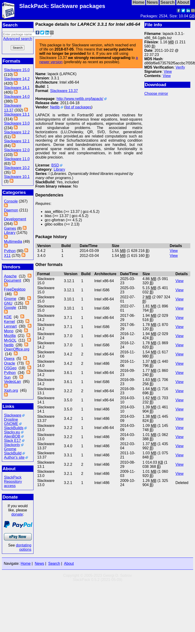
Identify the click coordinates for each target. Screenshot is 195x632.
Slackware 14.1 (17, 88)
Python (10, 251)
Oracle (9, 363)
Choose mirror (156, 94)
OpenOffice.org (16, 349)
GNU (8, 303)
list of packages (78, 107)
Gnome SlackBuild (13, 451)
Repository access (13, 484)
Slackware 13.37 (64, 91)
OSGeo (10, 368)
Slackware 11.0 (17, 159)
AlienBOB (12, 436)
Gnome (10, 299)
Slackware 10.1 (17, 177)
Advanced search (17, 39)
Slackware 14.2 (17, 79)
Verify (180, 67)
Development (15, 219)
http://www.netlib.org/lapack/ (79, 99)
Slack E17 (12, 441)
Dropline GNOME (11, 422)
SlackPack (13, 477)
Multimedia (13, 242)
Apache (10, 276)
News (39, 563)
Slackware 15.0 (17, 70)
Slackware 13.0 (17, 123)
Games (10, 228)
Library (9, 233)
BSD (55, 165)
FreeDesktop (15, 289)
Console (11, 201)
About (69, 563)
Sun (7, 377)
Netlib (9, 345)
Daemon (11, 210)
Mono (8, 331)
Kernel (9, 322)
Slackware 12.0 (17, 150)
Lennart (10, 326)
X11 (7, 256)
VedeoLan (12, 382)
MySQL (10, 340)
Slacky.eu (12, 432)
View (168, 72)
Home (26, 563)
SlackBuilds (13, 428)
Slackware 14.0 (17, 97)
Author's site (14, 457)
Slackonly (12, 445)
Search (54, 563)
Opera (9, 359)
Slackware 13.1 (17, 114)
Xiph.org (11, 390)
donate (17, 514)
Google (10, 308)
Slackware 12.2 (17, 132)
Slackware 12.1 (17, 141)
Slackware (12, 415)
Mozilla (10, 336)
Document (12, 280)
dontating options (23, 547)
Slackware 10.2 (17, 168)
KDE (8, 317)
